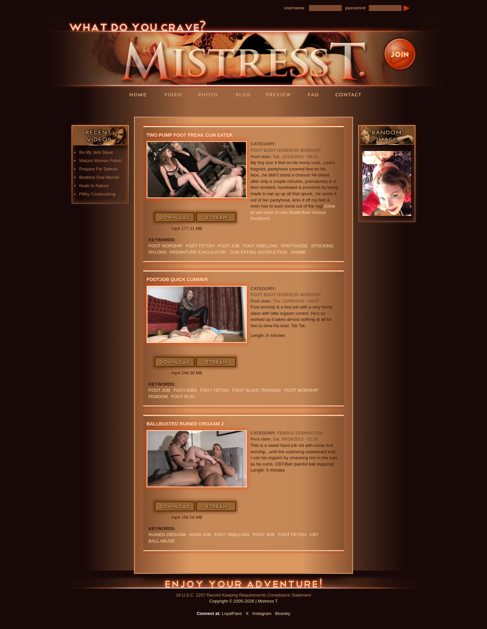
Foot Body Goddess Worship (286, 150)
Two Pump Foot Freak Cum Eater (190, 135)
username (294, 7)
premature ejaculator (198, 252)
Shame (298, 252)
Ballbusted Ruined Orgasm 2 (185, 423)
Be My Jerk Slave (96, 152)
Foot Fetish (200, 245)
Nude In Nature (94, 185)
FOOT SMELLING (260, 245)
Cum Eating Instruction (258, 252)
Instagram (262, 613)
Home (140, 94)
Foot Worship (166, 245)
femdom (158, 396)
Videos (175, 94)
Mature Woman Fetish (100, 160)
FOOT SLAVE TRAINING (256, 390)
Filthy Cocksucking (97, 194)
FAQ (315, 94)
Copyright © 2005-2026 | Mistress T (243, 601)
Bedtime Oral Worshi (99, 177)
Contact (350, 94)
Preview (280, 94)
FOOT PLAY (183, 396)
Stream (216, 217)
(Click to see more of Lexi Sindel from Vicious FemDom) (293, 212)
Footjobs (185, 390)
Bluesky (283, 613)
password (355, 7)
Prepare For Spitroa (98, 168)
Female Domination (300, 432)
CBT (314, 534)
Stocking (322, 245)
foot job (228, 245)
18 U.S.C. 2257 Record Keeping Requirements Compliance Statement (243, 595)
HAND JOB (200, 534)
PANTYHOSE (294, 245)
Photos (210, 94)
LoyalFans (175, 108)
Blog (245, 94)
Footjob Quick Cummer (177, 279)
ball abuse (162, 540)
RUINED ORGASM (167, 534)
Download (175, 217)
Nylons (157, 252)
